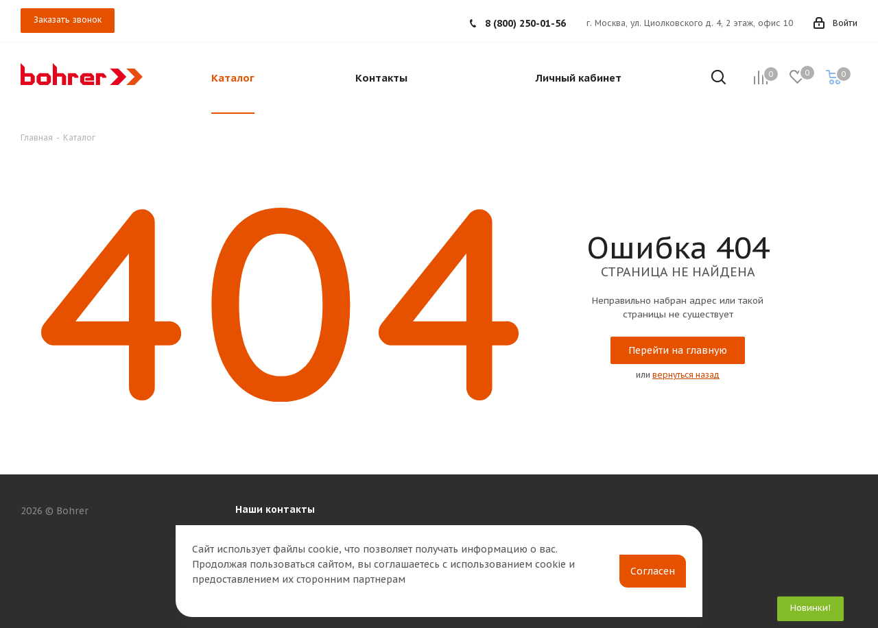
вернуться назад (686, 375)
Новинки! (810, 608)
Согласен (652, 571)
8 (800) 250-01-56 (525, 23)
